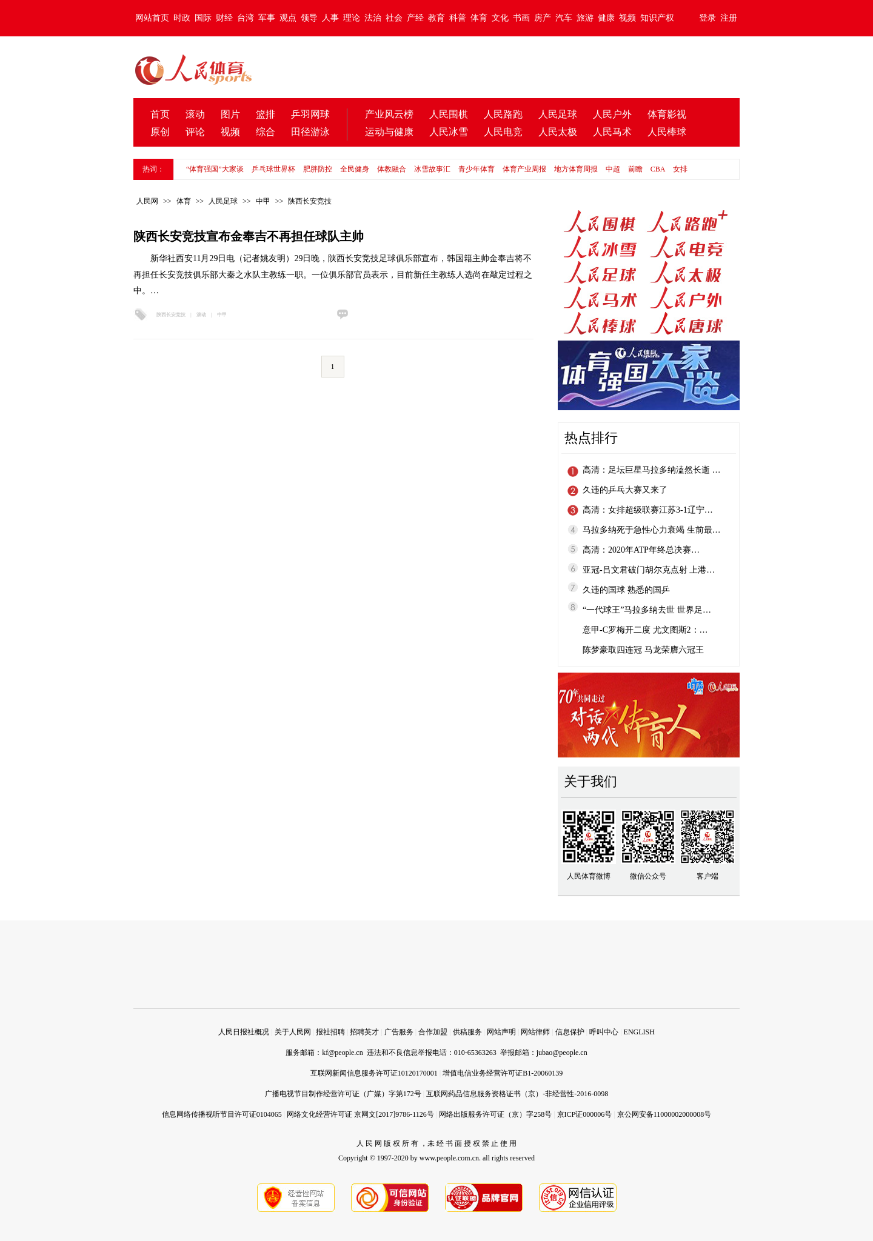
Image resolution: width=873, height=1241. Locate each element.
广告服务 (398, 1032)
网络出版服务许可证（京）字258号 (495, 1114)
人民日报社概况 (243, 1032)
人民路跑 (503, 114)
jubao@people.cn (562, 1052)
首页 (160, 114)
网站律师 (535, 1032)
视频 (627, 17)
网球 (320, 114)
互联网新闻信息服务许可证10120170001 (374, 1073)
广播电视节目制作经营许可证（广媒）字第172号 (343, 1094)
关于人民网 (293, 1032)
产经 (415, 17)
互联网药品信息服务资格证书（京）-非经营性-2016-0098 (517, 1094)
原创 (160, 132)
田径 (300, 132)
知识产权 (657, 17)
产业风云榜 (389, 114)
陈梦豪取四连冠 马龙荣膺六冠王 (643, 649)
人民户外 (612, 114)
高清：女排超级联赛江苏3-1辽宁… (648, 509)
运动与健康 (389, 132)
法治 (372, 17)
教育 (436, 17)
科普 (457, 17)
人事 (330, 17)
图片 (230, 114)
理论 (351, 17)
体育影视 (666, 114)
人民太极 (557, 132)
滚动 (195, 114)
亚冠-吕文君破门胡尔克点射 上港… (649, 569)
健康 (606, 17)
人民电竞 (503, 132)
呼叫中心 (603, 1032)
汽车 (563, 17)
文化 (500, 17)
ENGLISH (639, 1032)
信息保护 (569, 1032)
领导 (309, 17)
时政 (181, 17)
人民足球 (557, 114)
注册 (728, 17)
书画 (521, 17)
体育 (478, 17)
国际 (203, 17)
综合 (265, 132)
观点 (287, 17)
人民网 (147, 201)
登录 (707, 17)
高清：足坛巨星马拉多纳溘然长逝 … (652, 469)
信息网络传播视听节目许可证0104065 (222, 1114)
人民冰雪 (448, 132)
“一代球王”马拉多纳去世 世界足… (647, 609)
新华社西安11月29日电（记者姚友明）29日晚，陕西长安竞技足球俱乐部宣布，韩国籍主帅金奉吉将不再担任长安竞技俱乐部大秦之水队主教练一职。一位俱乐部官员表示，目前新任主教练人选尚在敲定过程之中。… (332, 274)
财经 (224, 17)
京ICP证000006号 (584, 1114)
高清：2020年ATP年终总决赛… (641, 549)
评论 (195, 132)
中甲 (263, 201)
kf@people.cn (342, 1052)
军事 (266, 17)
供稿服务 (467, 1032)
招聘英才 (364, 1032)
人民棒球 (666, 132)
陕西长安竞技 (310, 201)
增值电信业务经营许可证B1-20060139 (503, 1073)
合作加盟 (432, 1032)
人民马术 (612, 132)
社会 (394, 17)
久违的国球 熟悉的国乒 (626, 589)
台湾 (245, 17)
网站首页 (152, 17)
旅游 (585, 17)
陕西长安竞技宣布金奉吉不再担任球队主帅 (248, 236)
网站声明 (501, 1032)
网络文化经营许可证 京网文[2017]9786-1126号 (360, 1114)
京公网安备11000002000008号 (664, 1114)
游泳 (320, 132)
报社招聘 (330, 1032)
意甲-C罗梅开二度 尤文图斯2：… (645, 629)
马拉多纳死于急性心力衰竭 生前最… (652, 529)
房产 (542, 17)
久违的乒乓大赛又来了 (625, 489)
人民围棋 (448, 114)
